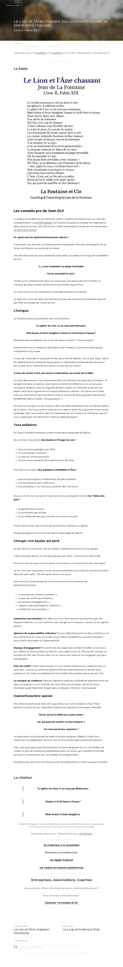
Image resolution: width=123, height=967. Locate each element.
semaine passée (43, 222)
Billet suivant (69, 926)
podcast (57, 53)
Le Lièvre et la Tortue (25, 230)
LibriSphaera (85, 833)
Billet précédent (21, 926)
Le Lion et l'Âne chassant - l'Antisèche (32, 931)
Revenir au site (12, 5)
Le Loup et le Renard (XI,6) (81, 929)
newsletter (40, 53)
